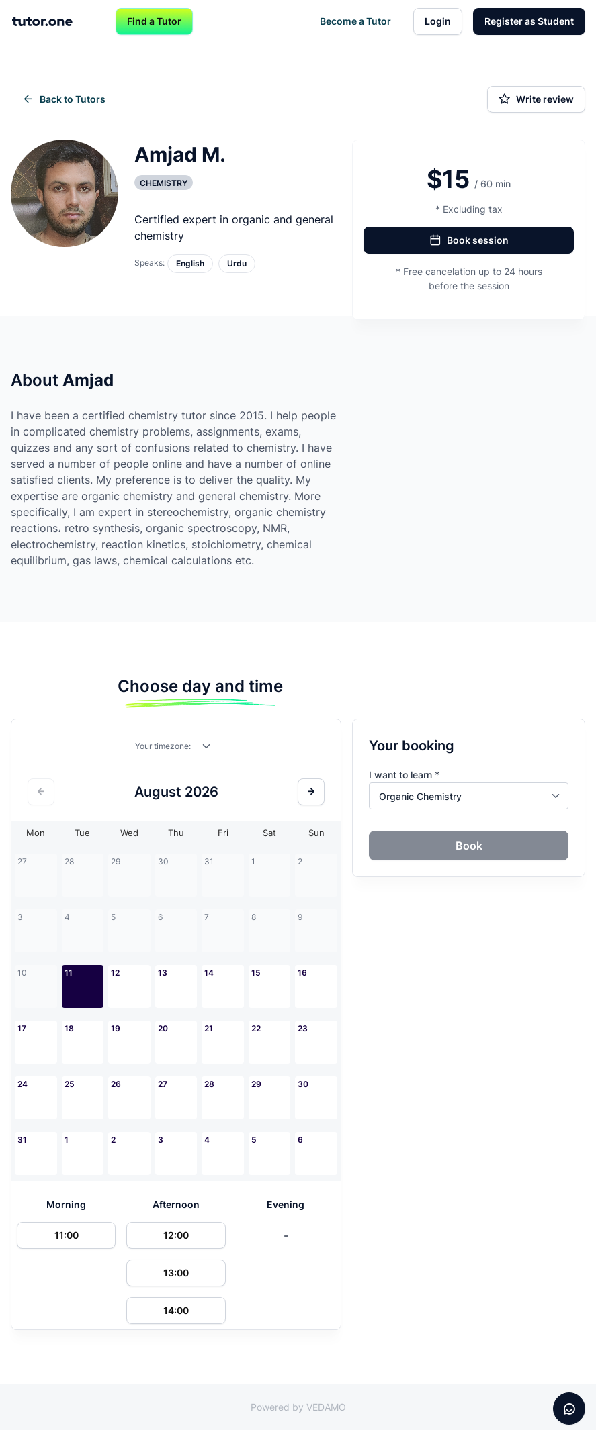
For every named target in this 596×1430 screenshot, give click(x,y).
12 (115, 973)
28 (209, 1084)
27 (162, 1084)
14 (209, 973)
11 (69, 973)
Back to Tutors (63, 99)
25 (70, 1084)
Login (438, 21)
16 (302, 973)
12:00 (176, 1235)
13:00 (176, 1272)
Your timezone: (163, 746)
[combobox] (207, 748)
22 (256, 1028)
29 (256, 1084)
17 (21, 1028)
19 (115, 1028)
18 (69, 1028)
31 (22, 1140)
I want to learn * (404, 774)
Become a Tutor (355, 21)
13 (162, 973)
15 (256, 973)
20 (163, 1028)
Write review (536, 99)
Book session (469, 240)
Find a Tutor (154, 21)
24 (22, 1084)
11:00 (66, 1235)
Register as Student (529, 21)
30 (303, 1084)
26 (116, 1084)
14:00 (176, 1310)
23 (303, 1028)
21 (208, 1028)
